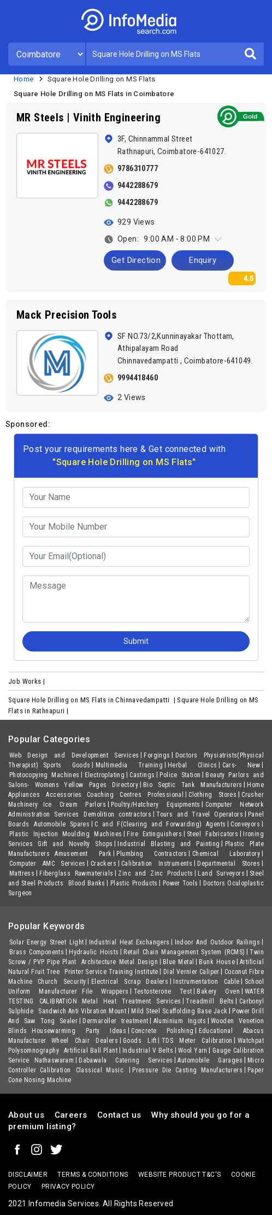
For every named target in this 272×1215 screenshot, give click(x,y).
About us (26, 1115)
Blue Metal (178, 962)
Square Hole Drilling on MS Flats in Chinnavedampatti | (92, 700)
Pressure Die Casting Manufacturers (187, 1070)
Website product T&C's (179, 1174)
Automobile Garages (210, 1060)
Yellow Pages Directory (101, 785)
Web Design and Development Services (74, 755)
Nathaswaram (54, 1060)
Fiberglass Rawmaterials (76, 873)
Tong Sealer (59, 1021)
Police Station (179, 775)
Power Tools (180, 883)
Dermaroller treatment (115, 1021)
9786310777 (137, 168)
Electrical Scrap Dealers (129, 981)
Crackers (103, 863)
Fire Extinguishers (154, 834)
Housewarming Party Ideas (79, 1031)
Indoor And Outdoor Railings (217, 942)
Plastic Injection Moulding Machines (65, 834)
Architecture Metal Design (119, 962)
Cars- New (241, 765)
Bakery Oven (218, 991)
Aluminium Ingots (179, 1021)
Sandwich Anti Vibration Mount (82, 1011)
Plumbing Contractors (151, 854)
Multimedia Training (129, 765)
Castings (142, 775)
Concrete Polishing (162, 1031)
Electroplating (105, 775)
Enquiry (202, 260)
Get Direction (136, 260)
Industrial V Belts (147, 1050)
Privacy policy (68, 1186)
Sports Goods (67, 765)
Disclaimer (28, 1174)
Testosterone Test (163, 991)
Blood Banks (86, 883)
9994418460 (137, 377)
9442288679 (137, 185)
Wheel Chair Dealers (84, 1040)
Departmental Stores (228, 863)
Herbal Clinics (192, 765)
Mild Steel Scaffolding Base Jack (179, 1011)
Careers (71, 1115)
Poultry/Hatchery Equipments (155, 804)
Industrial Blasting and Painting (168, 844)
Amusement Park (83, 854)
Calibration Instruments (156, 863)
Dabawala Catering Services (126, 1060)
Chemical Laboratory (226, 854)
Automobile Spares (62, 824)
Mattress (21, 873)
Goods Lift (140, 1040)
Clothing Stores (212, 795)
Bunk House (217, 962)
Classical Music (102, 1070)
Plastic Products (134, 883)
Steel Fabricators (212, 834)
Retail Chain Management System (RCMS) (184, 952)
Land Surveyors (221, 873)
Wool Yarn (193, 1050)
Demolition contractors (117, 814)
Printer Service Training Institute (111, 972)
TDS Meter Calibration (197, 1040)
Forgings (157, 755)
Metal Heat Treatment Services (131, 1001)
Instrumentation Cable (206, 981)
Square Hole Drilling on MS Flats (102, 79)
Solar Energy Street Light (46, 942)
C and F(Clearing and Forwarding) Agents (160, 824)
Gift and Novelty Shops (75, 844)
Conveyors (245, 824)
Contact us (119, 1115)
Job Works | (27, 681)
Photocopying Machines (44, 775)
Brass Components (36, 952)
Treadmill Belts (210, 1001)
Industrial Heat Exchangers (129, 942)
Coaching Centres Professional (135, 795)
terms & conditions (92, 1174)
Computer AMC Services (47, 863)
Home (24, 79)
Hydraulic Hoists (94, 952)
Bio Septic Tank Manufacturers (192, 785)
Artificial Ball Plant (90, 1050)
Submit (136, 641)
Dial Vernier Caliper (191, 972)
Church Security (62, 981)
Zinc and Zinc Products (155, 873)
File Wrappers (105, 991)
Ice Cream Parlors (74, 804)
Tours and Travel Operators (199, 814)
